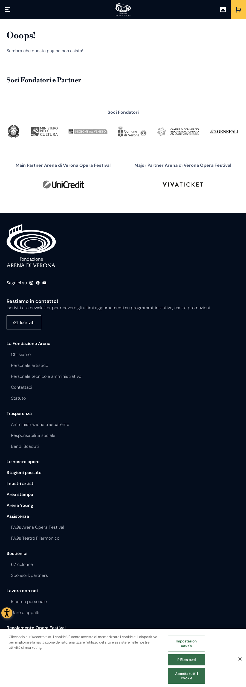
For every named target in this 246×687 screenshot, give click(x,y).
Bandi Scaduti (25, 446)
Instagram (31, 283)
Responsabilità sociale (33, 435)
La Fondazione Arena (28, 343)
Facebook (38, 283)
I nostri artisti (20, 483)
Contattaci (21, 387)
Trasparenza (19, 413)
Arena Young (20, 505)
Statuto (18, 398)
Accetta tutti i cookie (186, 678)
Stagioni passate (24, 472)
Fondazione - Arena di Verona (31, 246)
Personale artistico (29, 365)
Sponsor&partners (29, 575)
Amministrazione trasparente (40, 424)
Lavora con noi (22, 591)
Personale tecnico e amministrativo (46, 376)
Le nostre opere (23, 461)
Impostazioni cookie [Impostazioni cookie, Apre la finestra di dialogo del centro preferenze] (186, 645)
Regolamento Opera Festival (36, 628)
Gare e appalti (25, 612)
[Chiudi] (240, 661)
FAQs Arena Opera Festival (37, 527)
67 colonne (22, 564)
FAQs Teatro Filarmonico (35, 538)
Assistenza (18, 516)
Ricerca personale (29, 601)
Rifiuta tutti (186, 662)
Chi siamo (21, 354)
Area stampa (20, 494)
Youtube (44, 283)
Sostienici (17, 553)
